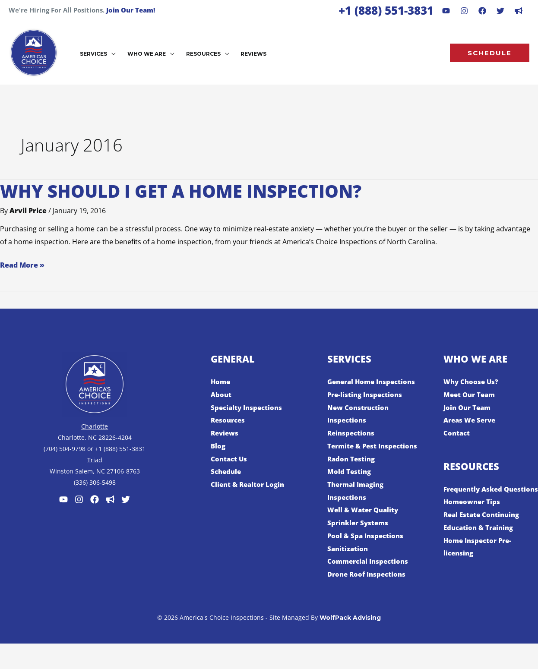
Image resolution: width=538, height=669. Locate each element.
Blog (218, 446)
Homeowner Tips (473, 514)
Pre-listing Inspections (366, 394)
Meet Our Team (470, 394)
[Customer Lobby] (110, 499)
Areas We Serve (471, 420)
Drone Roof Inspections (368, 587)
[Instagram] (464, 11)
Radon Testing (352, 471)
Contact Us (230, 459)
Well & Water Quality (365, 522)
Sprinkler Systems (359, 535)
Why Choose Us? (472, 381)
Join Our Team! (130, 10)
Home (221, 381)
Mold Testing (349, 484)
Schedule (227, 471)
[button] (111, 53)
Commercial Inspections (370, 574)
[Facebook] (482, 11)
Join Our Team (468, 407)
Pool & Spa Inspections (367, 548)
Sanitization (348, 561)
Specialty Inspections (248, 407)
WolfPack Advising (350, 630)
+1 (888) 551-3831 (386, 10)
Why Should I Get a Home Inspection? (180, 191)
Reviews (226, 433)
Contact (457, 433)
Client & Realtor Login (249, 484)
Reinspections (352, 433)
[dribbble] (518, 11)
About (221, 394)
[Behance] (500, 11)
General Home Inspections (374, 381)
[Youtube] (446, 11)
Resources (229, 420)
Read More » (22, 264)
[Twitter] (125, 499)
